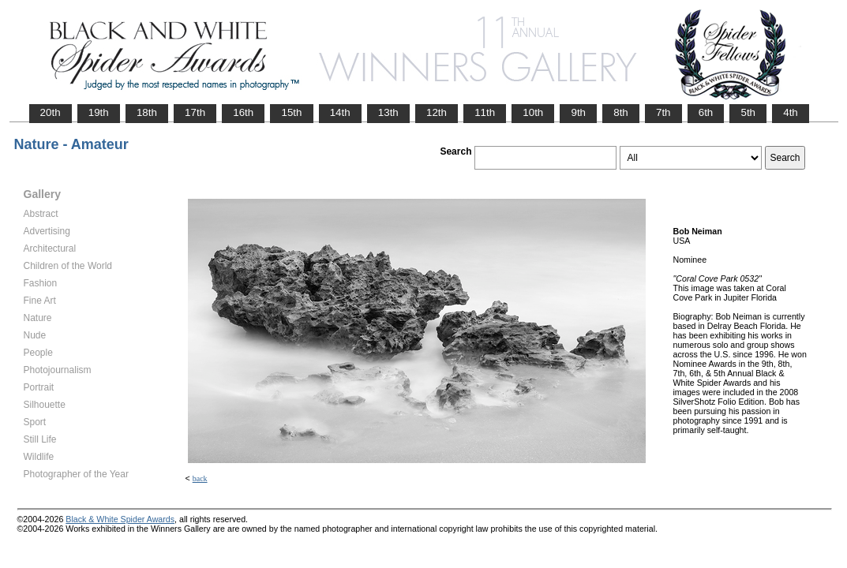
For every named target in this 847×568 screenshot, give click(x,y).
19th (99, 112)
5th (748, 112)
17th (195, 112)
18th (147, 112)
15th (291, 112)
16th (243, 112)
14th (340, 112)
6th (706, 112)
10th (533, 112)
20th (50, 112)
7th (663, 112)
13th (388, 112)
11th (485, 112)
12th (436, 112)
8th (621, 112)
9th (578, 112)
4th (790, 112)
